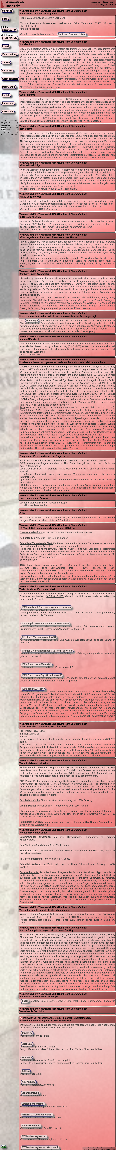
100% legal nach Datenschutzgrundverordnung (46, 607)
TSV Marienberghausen (34, 1136)
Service (6, 62)
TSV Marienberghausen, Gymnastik (40, 1147)
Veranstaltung (9, 54)
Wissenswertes (10, 78)
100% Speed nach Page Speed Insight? (42, 675)
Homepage (32, 320)
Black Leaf (27, 1044)
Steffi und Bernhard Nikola (71, 34)
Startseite (7, 10)
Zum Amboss (28, 1082)
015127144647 (9, 38)
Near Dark (27, 1057)
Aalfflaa (26, 1071)
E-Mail (5, 46)
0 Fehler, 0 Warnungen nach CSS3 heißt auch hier (47, 650)
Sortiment (7, 70)
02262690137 (9, 29)
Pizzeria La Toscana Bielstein (37, 1114)
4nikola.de (27, 1033)
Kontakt (6, 95)
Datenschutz (8, 87)
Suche (5, 19)
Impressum (8, 103)
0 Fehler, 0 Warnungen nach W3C (39, 637)
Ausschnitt (8, 111)
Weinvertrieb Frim (31, 1125)
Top (3, 1146)
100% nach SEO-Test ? (33, 688)
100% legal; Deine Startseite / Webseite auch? (45, 623)
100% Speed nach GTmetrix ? (36, 664)
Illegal (25, 1001)
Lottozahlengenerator (33, 1103)
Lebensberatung (30, 1093)
